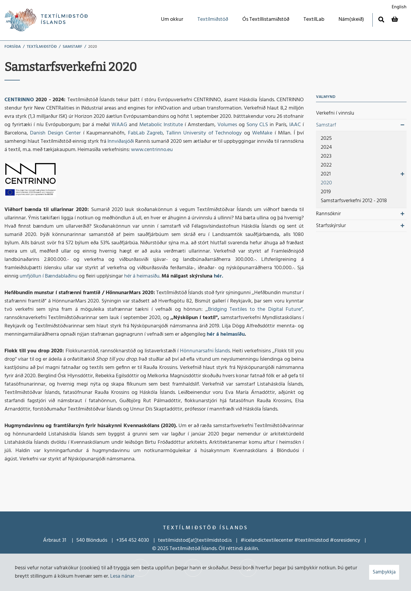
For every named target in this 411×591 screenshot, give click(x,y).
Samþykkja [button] (384, 572)
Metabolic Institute (161, 125)
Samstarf (72, 46)
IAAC (295, 125)
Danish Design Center (55, 133)
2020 (92, 46)
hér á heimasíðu (141, 276)
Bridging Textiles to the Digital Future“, (256, 309)
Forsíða (12, 46)
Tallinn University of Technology (204, 133)
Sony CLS (257, 125)
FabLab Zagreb (145, 133)
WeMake (262, 133)
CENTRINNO (19, 100)
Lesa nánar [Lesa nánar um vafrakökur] (122, 576)
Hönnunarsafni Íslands (204, 351)
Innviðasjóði (121, 141)
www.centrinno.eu (152, 149)
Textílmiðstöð (42, 46)
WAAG (119, 125)
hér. (218, 276)
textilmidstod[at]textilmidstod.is (195, 540)
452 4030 (138, 540)
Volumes (227, 125)
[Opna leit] (381, 19)
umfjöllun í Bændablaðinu (49, 276)
